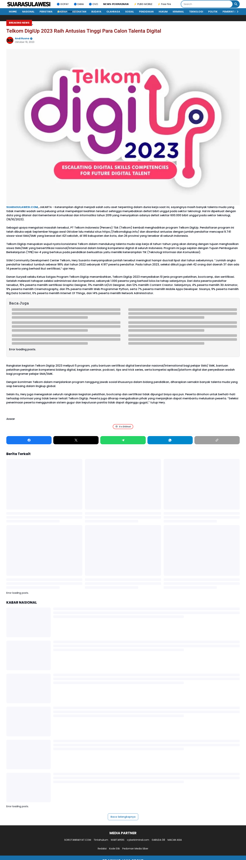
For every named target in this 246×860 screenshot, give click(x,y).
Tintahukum (101, 840)
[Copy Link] (217, 440)
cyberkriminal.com (138, 840)
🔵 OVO (93, 4)
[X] (76, 440)
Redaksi (102, 848)
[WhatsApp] (170, 440)
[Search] (207, 4)
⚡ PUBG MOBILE (143, 4)
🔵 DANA (79, 4)
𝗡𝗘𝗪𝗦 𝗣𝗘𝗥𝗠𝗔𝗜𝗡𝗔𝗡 (116, 4)
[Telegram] (123, 440)
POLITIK (212, 11)
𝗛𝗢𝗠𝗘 (13, 11)
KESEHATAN (79, 11)
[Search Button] (236, 4)
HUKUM (163, 11)
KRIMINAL (178, 11)
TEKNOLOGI (196, 11)
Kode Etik (114, 848)
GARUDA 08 (158, 840)
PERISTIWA (46, 11)
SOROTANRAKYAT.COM (77, 840)
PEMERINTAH (230, 11)
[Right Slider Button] (236, 11)
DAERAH (62, 11)
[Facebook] (29, 440)
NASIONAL (28, 11)
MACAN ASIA (175, 840)
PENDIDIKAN (146, 11)
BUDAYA (96, 11)
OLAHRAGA (113, 11)
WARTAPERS (117, 840)
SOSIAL (129, 11)
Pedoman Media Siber (135, 848)
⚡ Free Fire (164, 4)
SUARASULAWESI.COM (22, 207)
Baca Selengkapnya (123, 816)
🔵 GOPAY (63, 4)
